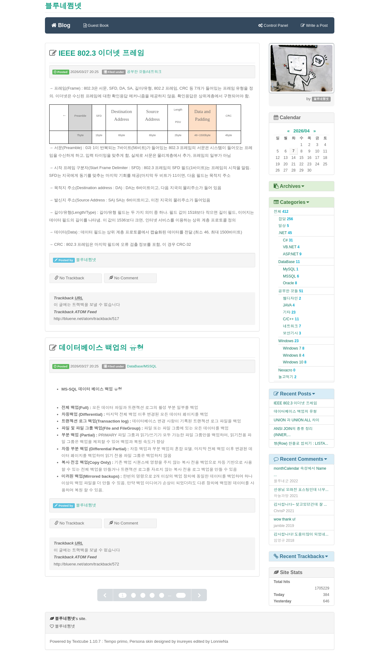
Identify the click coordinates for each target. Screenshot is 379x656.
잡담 (285, 219)
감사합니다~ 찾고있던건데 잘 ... (300, 504)
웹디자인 (292, 298)
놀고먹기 (287, 377)
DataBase (289, 262)
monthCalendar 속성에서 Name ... (300, 471)
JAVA (289, 305)
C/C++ (291, 319)
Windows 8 (293, 355)
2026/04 (301, 130)
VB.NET (291, 247)
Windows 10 (294, 362)
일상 (283, 226)
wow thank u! (285, 519)
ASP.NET (292, 254)
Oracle (290, 283)
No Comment (123, 278)
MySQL (290, 269)
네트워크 (292, 326)
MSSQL (291, 276)
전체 (281, 211)
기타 (289, 312)
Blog (61, 25)
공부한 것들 (290, 291)
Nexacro (286, 370)
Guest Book (96, 25)
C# (288, 240)
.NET (285, 233)
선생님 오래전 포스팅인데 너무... (301, 490)
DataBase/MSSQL (141, 366)
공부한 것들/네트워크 (144, 72)
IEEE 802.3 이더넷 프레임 (100, 53)
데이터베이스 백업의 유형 (100, 348)
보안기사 (292, 333)
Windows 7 (293, 348)
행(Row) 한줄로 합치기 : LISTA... (301, 443)
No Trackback (69, 278)
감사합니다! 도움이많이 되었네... (301, 534)
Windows (288, 341)
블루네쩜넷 (63, 6)
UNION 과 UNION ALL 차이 (296, 420)
